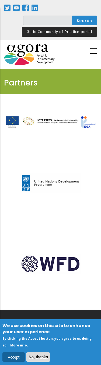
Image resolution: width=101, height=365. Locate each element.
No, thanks (38, 358)
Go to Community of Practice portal (59, 32)
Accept (14, 357)
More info (18, 346)
